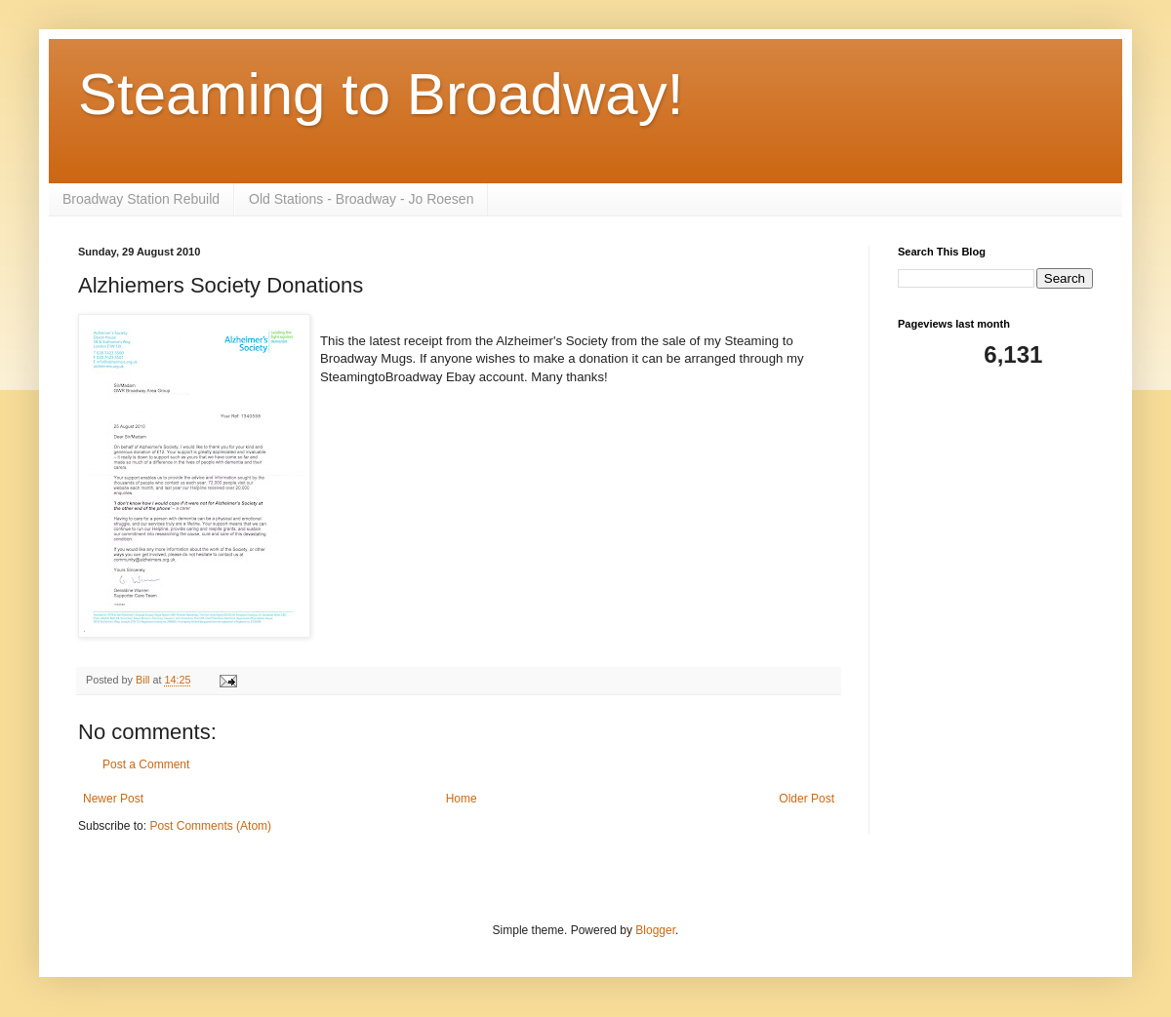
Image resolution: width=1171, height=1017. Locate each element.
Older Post (806, 798)
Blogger (655, 930)
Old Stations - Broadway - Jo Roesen (361, 199)
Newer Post (113, 798)
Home (461, 798)
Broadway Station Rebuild (141, 199)
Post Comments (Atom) (210, 826)
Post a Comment (145, 764)
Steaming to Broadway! (380, 94)
